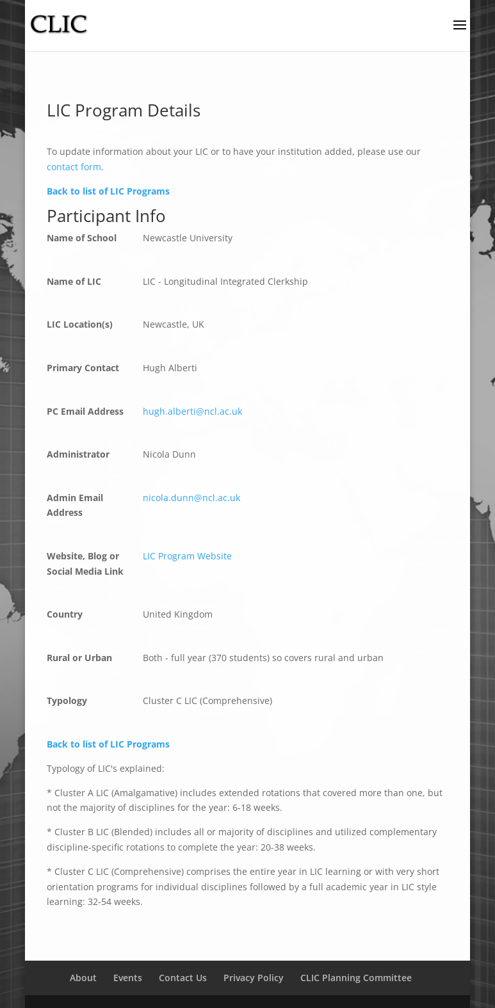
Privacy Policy (253, 978)
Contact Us (183, 978)
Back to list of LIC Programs (108, 191)
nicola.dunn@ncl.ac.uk (191, 498)
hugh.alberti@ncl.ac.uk (192, 411)
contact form (74, 167)
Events (127, 978)
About (83, 978)
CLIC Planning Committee (356, 978)
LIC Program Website (187, 556)
